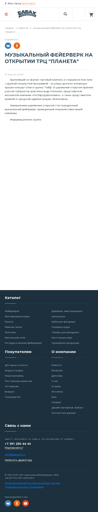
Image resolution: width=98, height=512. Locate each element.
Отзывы (56, 386)
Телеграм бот (13, 396)
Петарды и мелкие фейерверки (23, 342)
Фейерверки (12, 311)
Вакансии (57, 370)
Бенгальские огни (15, 337)
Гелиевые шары (60, 327)
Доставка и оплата (16, 365)
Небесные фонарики (63, 321)
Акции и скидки (14, 370)
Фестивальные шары (17, 316)
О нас (54, 381)
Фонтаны (10, 332)
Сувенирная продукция (65, 342)
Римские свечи (13, 327)
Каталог (13, 298)
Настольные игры (61, 337)
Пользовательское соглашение (24, 487)
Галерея (56, 402)
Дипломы (57, 375)
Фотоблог (57, 391)
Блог (54, 396)
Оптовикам (11, 386)
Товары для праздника (65, 332)
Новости (56, 365)
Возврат (10, 391)
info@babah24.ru (15, 454)
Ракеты (9, 321)
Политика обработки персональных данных (32, 483)
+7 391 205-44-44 (18, 444)
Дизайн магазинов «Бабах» (67, 407)
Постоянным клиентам (18, 381)
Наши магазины (14, 375)
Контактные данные (63, 412)
